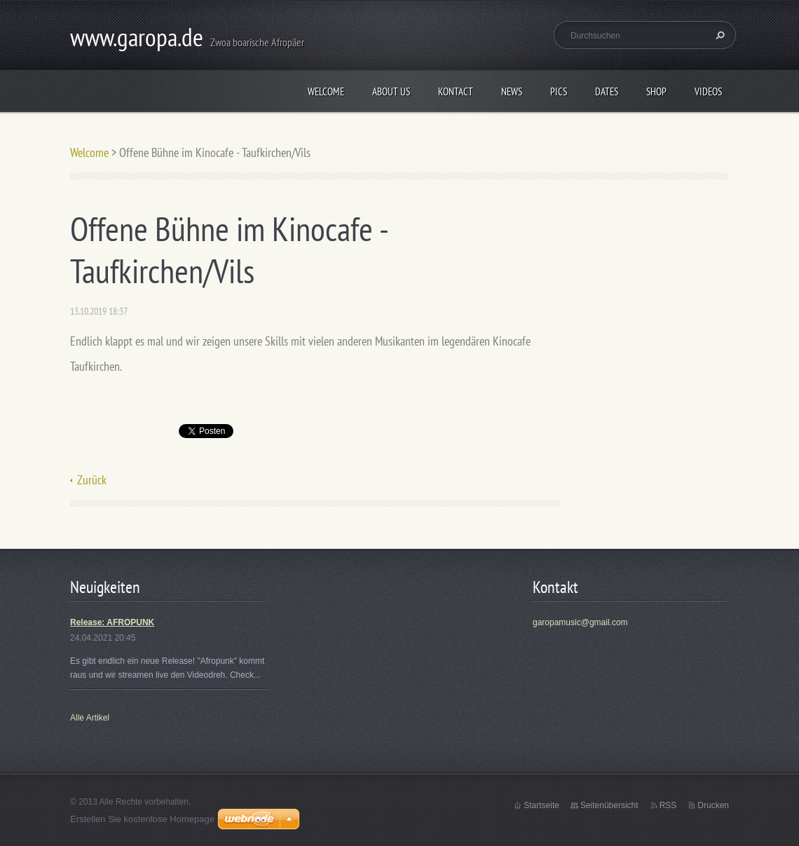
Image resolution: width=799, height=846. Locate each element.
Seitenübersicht (609, 805)
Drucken (713, 805)
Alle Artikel (89, 718)
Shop (656, 91)
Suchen (718, 35)
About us (391, 91)
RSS (668, 805)
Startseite (541, 805)
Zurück (92, 480)
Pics (558, 91)
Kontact (455, 91)
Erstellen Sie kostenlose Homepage (142, 819)
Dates (606, 91)
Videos (708, 91)
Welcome (326, 91)
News (511, 91)
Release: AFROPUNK (112, 622)
